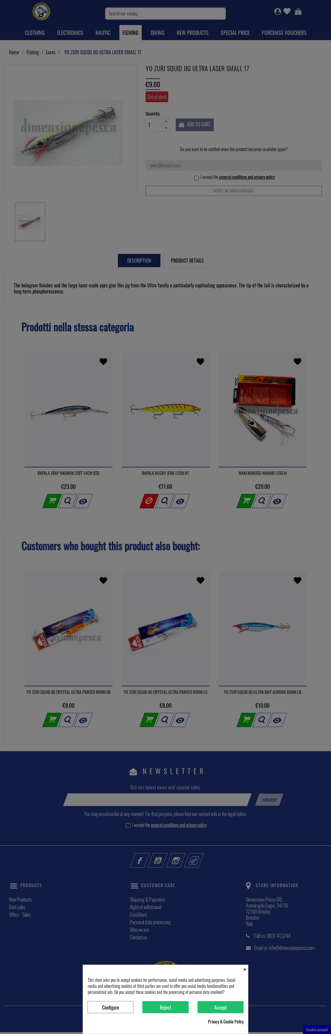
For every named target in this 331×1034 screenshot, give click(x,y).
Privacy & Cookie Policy (226, 1022)
